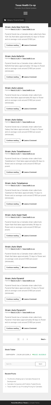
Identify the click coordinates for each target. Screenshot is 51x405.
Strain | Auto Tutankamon (16, 183)
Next (43, 339)
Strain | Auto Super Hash (16, 215)
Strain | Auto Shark (13, 247)
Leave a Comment (30, 45)
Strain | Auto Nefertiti (14, 56)
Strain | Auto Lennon (14, 88)
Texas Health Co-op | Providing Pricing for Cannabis (24, 387)
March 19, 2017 (15, 29)
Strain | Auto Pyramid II (15, 310)
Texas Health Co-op (25, 5)
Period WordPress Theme (19, 403)
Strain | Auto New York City (17, 27)
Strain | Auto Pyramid (14, 278)
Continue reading (13, 45)
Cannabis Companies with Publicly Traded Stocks (24, 384)
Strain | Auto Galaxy (14, 120)
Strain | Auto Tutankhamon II (17, 151)
